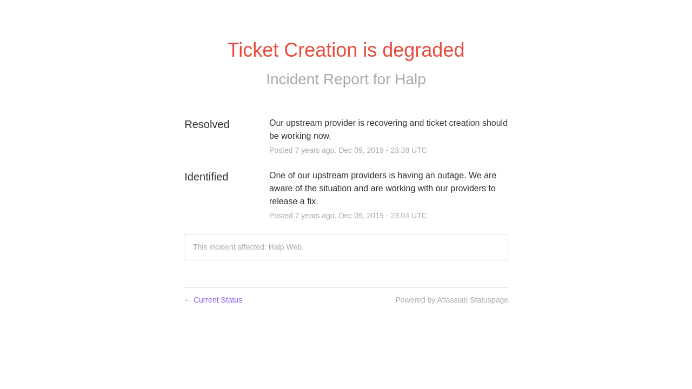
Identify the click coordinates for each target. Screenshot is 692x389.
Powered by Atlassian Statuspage (451, 300)
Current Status (213, 300)
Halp (410, 79)
